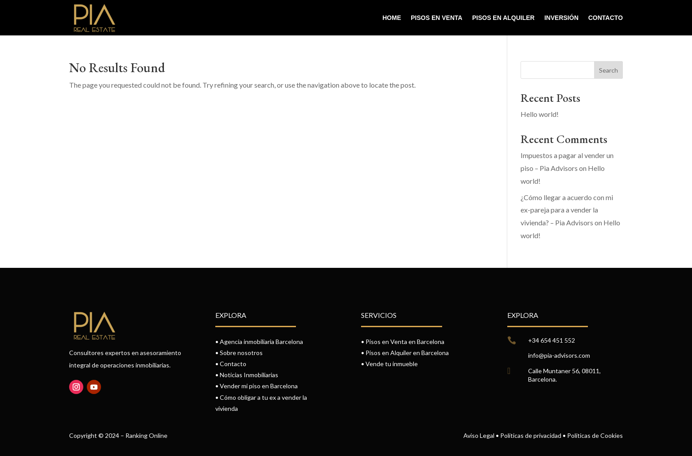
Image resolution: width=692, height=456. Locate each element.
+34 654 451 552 (551, 340)
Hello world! (540, 114)
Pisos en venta (436, 17)
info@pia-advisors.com (559, 355)
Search (608, 70)
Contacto (605, 17)
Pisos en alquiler (503, 17)
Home (391, 17)
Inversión (561, 17)
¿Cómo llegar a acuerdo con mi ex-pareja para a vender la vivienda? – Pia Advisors (567, 210)
